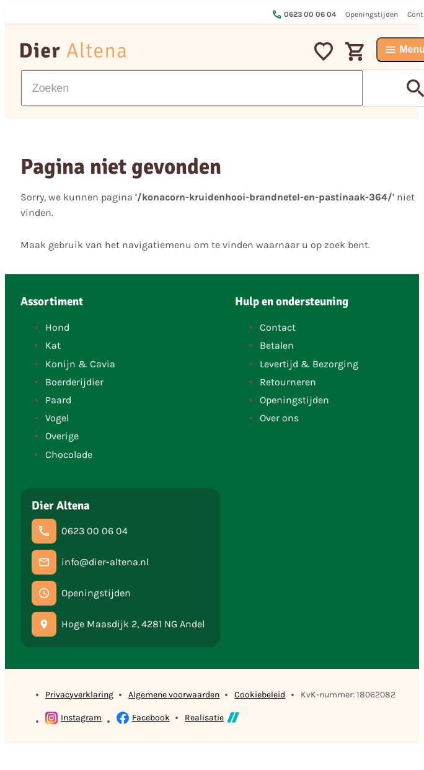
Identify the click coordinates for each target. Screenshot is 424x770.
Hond (57, 327)
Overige (62, 436)
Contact (278, 327)
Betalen (277, 345)
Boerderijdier (74, 382)
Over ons (279, 418)
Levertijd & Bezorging (309, 364)
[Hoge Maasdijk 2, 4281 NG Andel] (118, 624)
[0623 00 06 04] (80, 531)
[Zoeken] (192, 88)
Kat (53, 345)
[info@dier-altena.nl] (90, 562)
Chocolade (68, 454)
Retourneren (288, 382)
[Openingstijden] (81, 593)
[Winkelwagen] (354, 49)
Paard (58, 400)
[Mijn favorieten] (323, 49)
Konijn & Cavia (80, 364)
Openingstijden (294, 400)
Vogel (57, 418)
